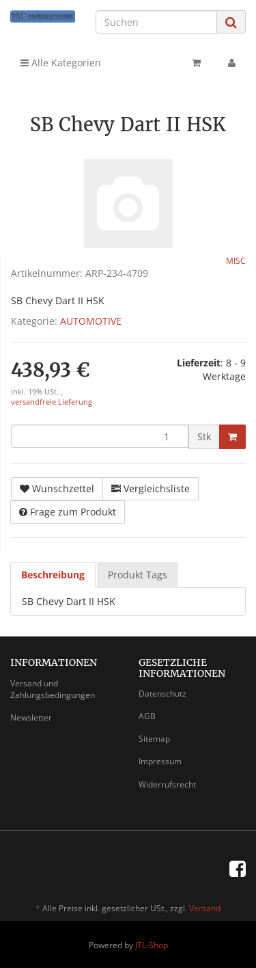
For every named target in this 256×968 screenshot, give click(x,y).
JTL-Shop (151, 945)
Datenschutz (162, 693)
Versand (205, 908)
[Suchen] (156, 21)
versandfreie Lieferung (51, 402)
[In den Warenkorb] (232, 437)
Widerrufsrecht (167, 784)
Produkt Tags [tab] (137, 574)
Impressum (160, 761)
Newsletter (31, 717)
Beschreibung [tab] (53, 574)
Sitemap (154, 738)
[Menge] (99, 436)
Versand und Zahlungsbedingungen (52, 689)
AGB (147, 716)
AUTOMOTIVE (91, 320)
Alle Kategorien (60, 62)
